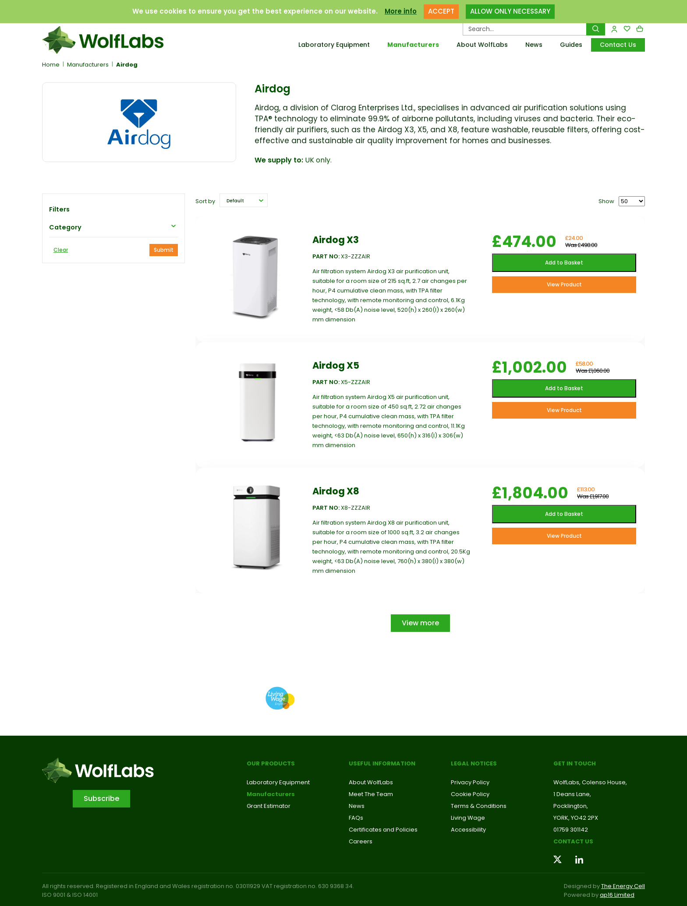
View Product (564, 284)
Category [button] (65, 227)
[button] (244, 200)
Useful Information (382, 763)
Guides (571, 44)
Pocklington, (570, 806)
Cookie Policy (470, 794)
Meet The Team (371, 794)
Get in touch (574, 763)
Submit (164, 250)
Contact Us (618, 44)
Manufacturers (413, 44)
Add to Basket (564, 262)
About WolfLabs (482, 44)
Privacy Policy (470, 782)
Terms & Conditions (478, 806)
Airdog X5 (335, 365)
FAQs (356, 818)
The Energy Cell (623, 886)
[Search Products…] (525, 28)
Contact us (573, 841)
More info (401, 11)
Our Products (271, 763)
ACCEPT (441, 11)
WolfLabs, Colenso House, (590, 782)
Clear (60, 250)
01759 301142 (570, 829)
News (533, 44)
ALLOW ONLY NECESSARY (510, 11)
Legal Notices (474, 763)
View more (420, 623)
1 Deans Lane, (572, 794)
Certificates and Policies (383, 829)
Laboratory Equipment (334, 44)
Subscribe (101, 798)
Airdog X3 (335, 239)
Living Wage (468, 818)
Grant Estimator (268, 806)
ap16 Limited (617, 895)
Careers (360, 841)
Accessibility (468, 829)
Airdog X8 (335, 491)
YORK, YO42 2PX (575, 818)
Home (51, 64)
